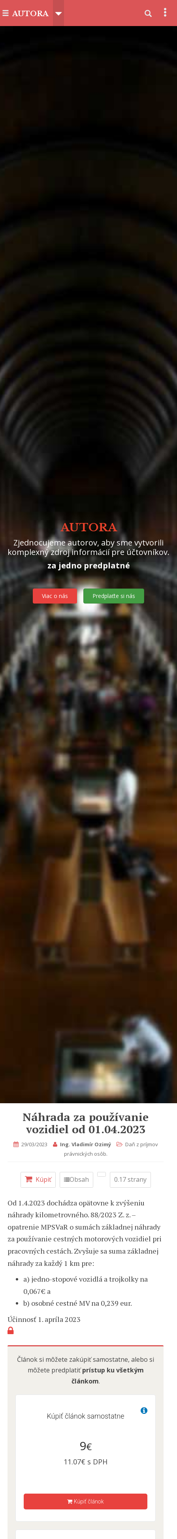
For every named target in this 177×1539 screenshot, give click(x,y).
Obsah (76, 1179)
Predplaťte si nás (113, 596)
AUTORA (30, 13)
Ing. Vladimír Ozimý (85, 1144)
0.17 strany (130, 1179)
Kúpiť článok (85, 1501)
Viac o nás (55, 596)
